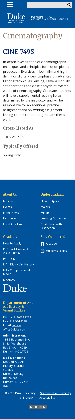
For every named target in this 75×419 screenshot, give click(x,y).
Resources (10, 218)
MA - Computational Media (16, 272)
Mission (8, 201)
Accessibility (47, 397)
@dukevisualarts (56, 251)
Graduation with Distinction (51, 226)
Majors (45, 207)
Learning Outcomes (54, 218)
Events (7, 207)
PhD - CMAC (11, 259)
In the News (11, 213)
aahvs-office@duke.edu (14, 327)
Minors (45, 213)
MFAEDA (9, 279)
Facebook (51, 243)
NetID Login (37, 406)
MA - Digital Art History (18, 264)
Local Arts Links (13, 224)
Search (69, 5)
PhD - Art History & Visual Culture (16, 251)
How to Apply (50, 201)
